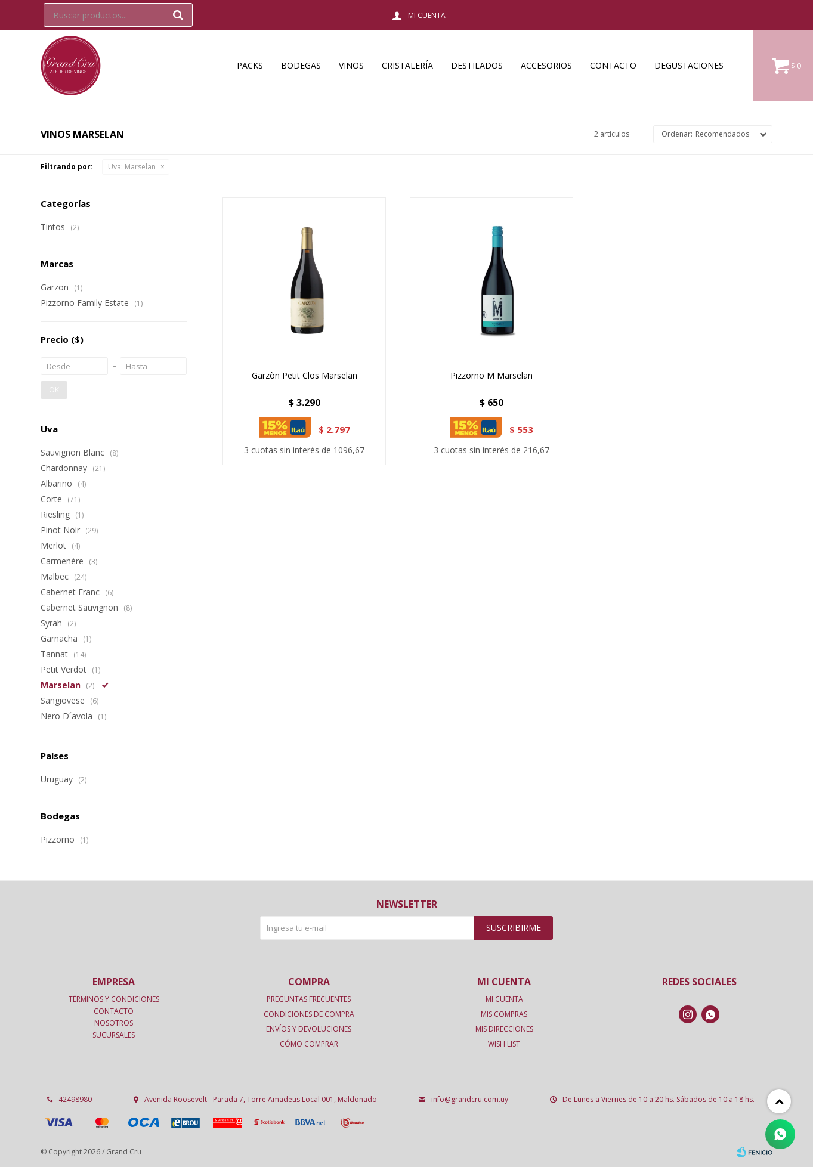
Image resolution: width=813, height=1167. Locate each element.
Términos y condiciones (114, 999)
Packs (250, 65)
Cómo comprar (309, 1044)
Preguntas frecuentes (309, 999)
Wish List (504, 1044)
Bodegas (301, 65)
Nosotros (113, 1023)
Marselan (132, 167)
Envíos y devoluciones (308, 1029)
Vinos (351, 65)
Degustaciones (689, 65)
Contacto (613, 65)
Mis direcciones (504, 1029)
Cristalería (407, 65)
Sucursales (113, 1035)
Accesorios (546, 65)
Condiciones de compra (309, 1014)
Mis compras (504, 1014)
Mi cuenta (504, 999)
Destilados (477, 65)
